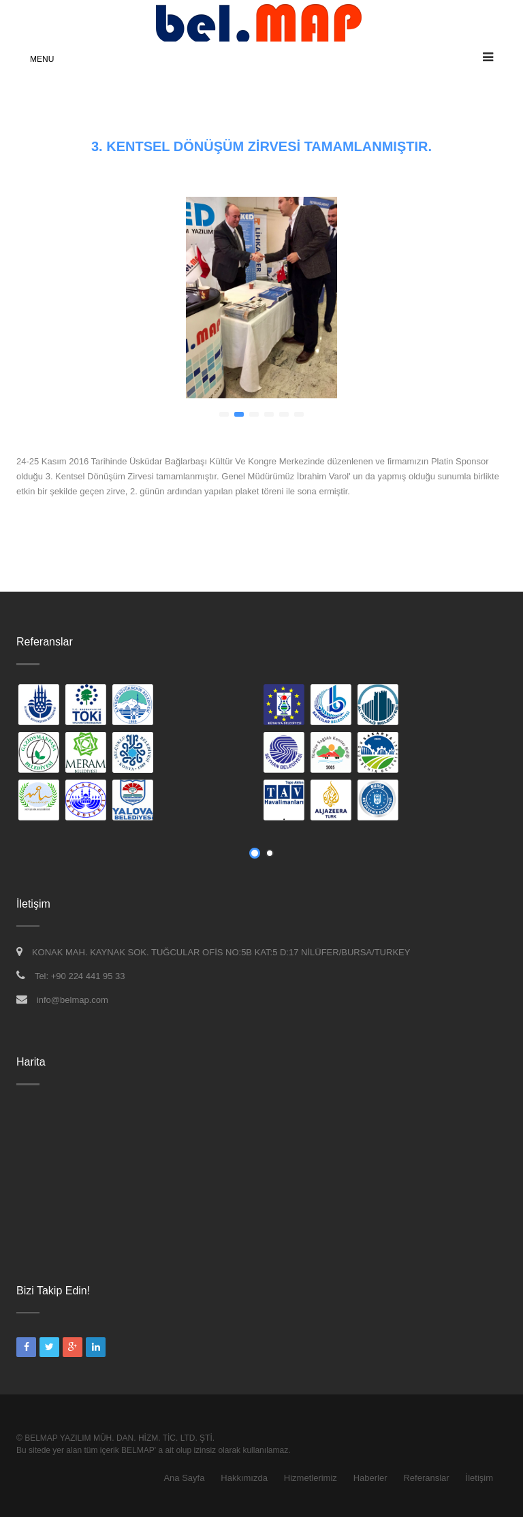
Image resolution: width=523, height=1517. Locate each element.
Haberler (370, 1478)
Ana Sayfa (183, 1478)
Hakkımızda (244, 1478)
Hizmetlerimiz (310, 1478)
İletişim (479, 1478)
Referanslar (426, 1478)
